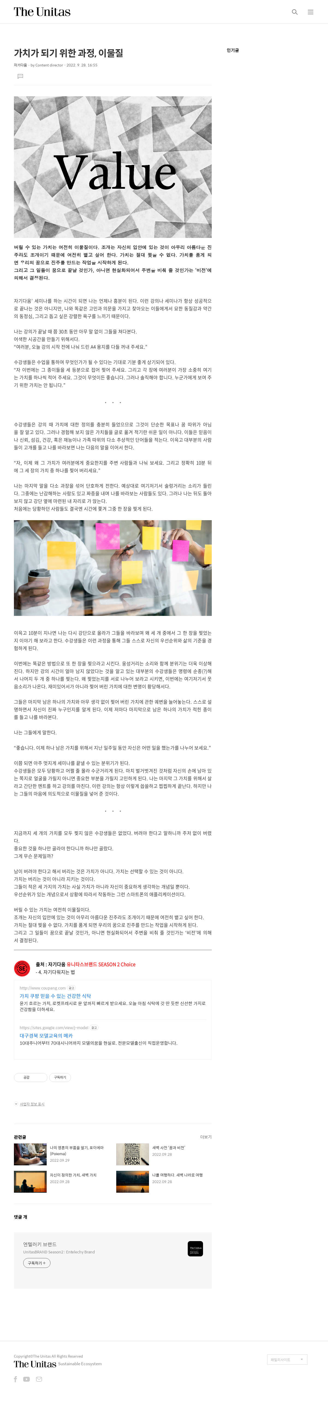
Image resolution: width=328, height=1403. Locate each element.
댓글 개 (20, 1216)
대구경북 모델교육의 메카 (46, 1035)
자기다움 (20, 65)
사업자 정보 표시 (29, 1104)
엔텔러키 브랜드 (40, 1244)
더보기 (206, 1137)
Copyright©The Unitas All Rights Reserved (48, 1356)
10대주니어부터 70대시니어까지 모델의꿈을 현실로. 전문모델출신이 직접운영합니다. (98, 1043)
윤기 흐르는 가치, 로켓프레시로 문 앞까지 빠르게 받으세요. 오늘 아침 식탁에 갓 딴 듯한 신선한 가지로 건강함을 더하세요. (113, 1006)
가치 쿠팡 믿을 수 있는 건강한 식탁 (55, 996)
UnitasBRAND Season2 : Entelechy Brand (59, 1251)
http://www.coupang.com (43, 988)
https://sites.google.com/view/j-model (54, 1027)
